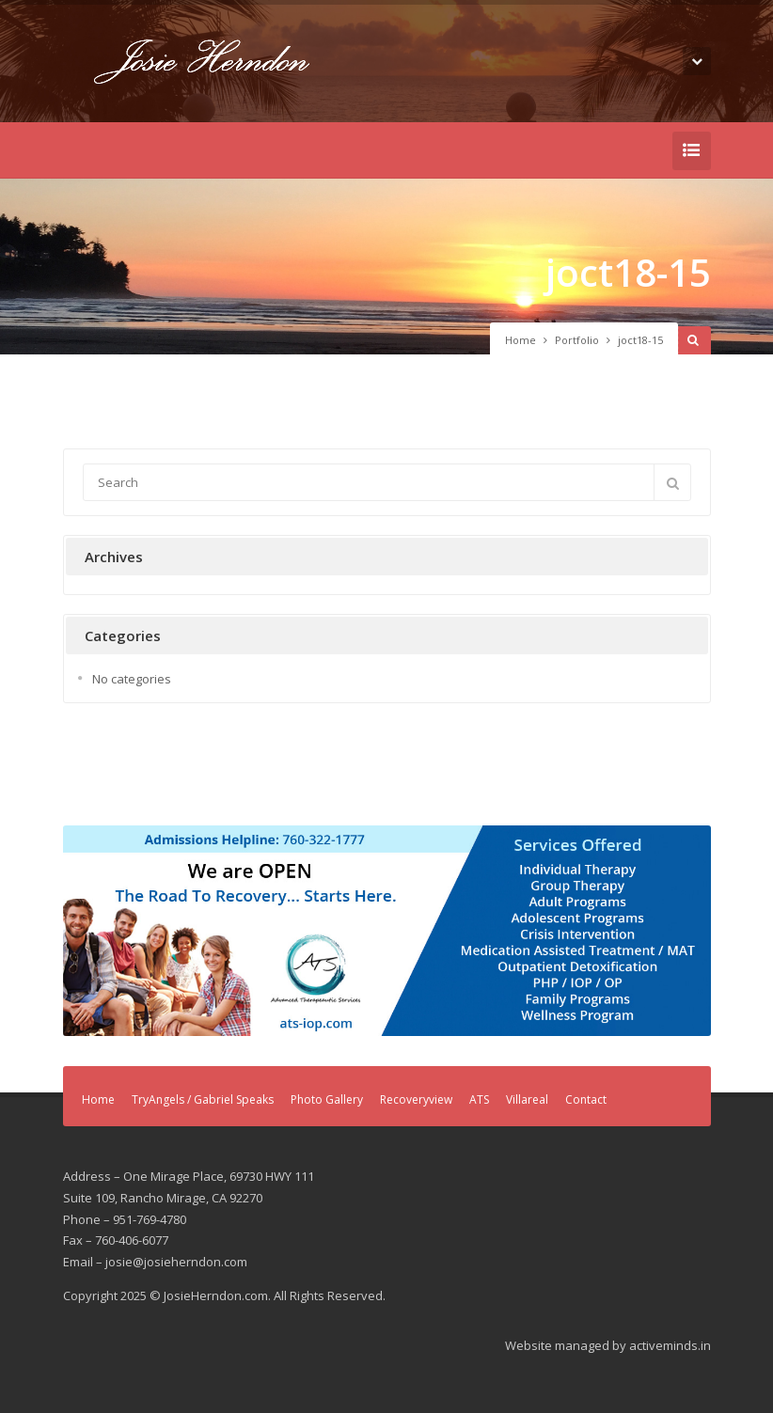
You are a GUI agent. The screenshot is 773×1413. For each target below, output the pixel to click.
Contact (586, 1099)
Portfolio (577, 340)
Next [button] (687, 926)
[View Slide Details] (387, 930)
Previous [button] (86, 926)
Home (520, 340)
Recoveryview (416, 1099)
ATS (479, 1099)
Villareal (527, 1099)
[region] (387, 930)
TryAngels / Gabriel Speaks (203, 1099)
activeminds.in (670, 1345)
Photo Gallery (327, 1099)
